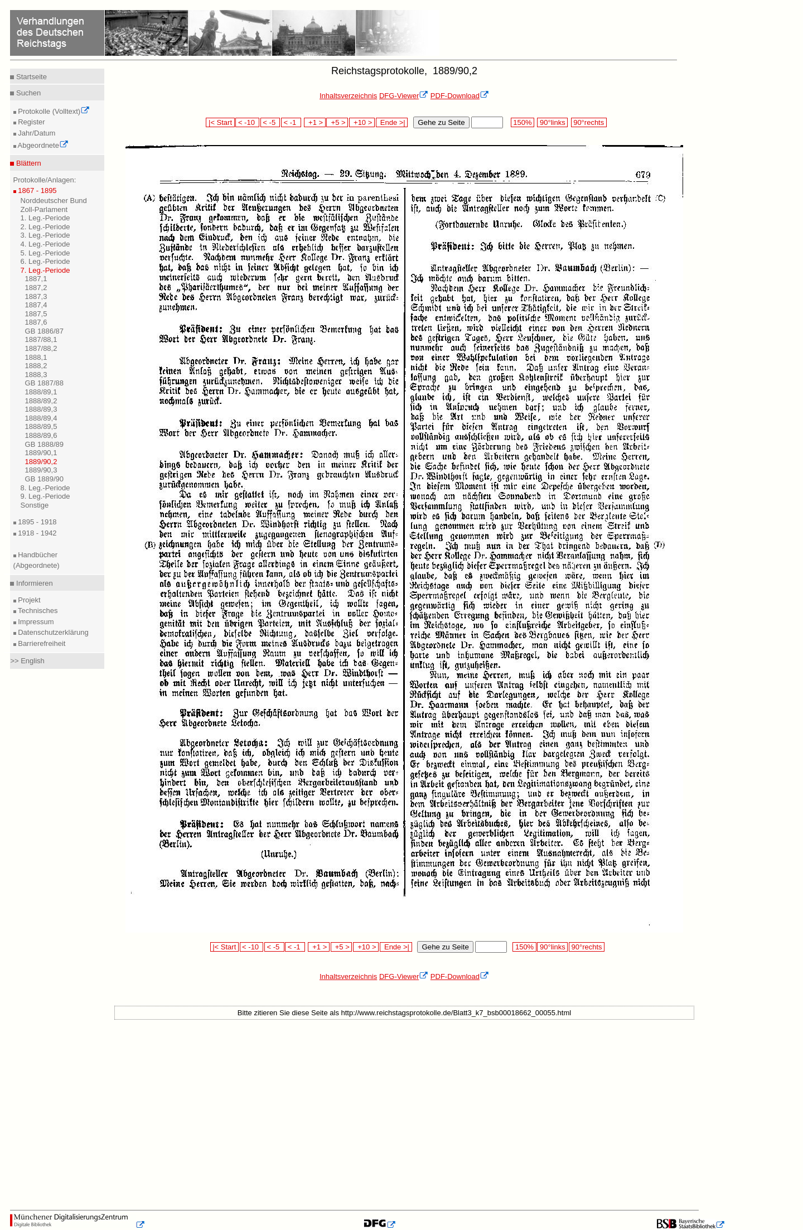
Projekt (28, 600)
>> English (27, 661)
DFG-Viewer (403, 95)
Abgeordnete (42, 145)
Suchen (27, 93)
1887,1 (36, 278)
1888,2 (36, 365)
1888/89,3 (41, 409)
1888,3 (36, 374)
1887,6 (36, 322)
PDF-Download (459, 95)
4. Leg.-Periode (45, 244)
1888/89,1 (41, 392)
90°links (552, 122)
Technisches (37, 610)
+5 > (337, 122)
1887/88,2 (41, 348)
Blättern (27, 163)
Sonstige (35, 505)
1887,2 (36, 287)
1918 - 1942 (36, 533)
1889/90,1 (41, 452)
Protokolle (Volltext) (53, 111)
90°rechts (589, 122)
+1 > (314, 122)
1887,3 (36, 296)
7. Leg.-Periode (45, 270)
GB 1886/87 (44, 331)
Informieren (33, 583)
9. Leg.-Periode (45, 496)
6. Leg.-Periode (45, 261)
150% (522, 122)
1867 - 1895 (36, 190)
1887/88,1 (41, 339)
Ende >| (392, 122)
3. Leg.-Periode (45, 235)
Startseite (30, 77)
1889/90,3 (41, 470)
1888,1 (36, 357)
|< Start (220, 122)
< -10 (247, 122)
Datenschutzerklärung (52, 632)
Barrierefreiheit (41, 643)
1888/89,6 (41, 435)
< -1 (291, 122)
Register (30, 122)
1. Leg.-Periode (45, 218)
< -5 (270, 122)
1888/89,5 (41, 426)
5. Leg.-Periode (45, 253)
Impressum (35, 622)
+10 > (362, 122)
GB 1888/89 (44, 444)
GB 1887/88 (44, 383)
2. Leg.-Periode (45, 227)
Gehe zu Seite (441, 122)
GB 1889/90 (44, 479)
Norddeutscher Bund (54, 200)
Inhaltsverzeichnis (348, 95)
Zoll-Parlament (44, 209)
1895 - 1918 (36, 522)
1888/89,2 (41, 401)
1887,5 (36, 314)
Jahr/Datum (36, 133)
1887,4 (36, 305)
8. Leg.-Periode (45, 488)
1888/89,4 (41, 418)
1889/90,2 (41, 461)
